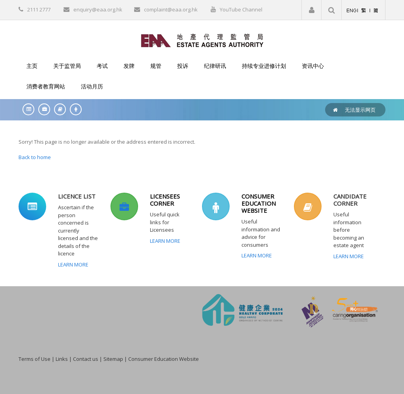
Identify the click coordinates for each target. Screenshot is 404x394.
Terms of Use (34, 358)
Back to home (35, 157)
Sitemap (113, 358)
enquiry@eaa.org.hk (97, 9)
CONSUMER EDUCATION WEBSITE (258, 203)
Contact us (85, 358)
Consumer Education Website (163, 358)
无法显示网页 (360, 109)
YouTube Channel (241, 9)
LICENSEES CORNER (165, 199)
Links (62, 358)
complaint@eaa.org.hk (171, 9)
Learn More (73, 264)
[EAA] (202, 39)
